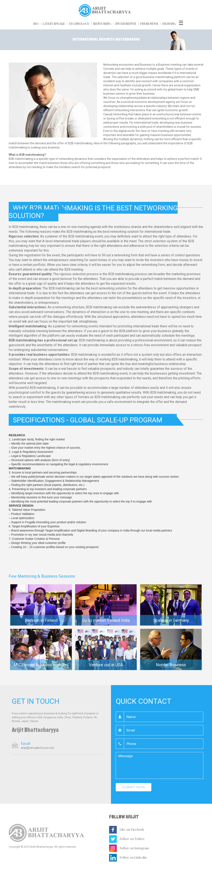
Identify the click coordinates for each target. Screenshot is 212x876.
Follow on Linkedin (128, 857)
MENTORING (102, 24)
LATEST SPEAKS (54, 24)
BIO (36, 24)
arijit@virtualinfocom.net (37, 748)
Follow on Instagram (129, 848)
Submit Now (133, 787)
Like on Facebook (126, 829)
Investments (125, 24)
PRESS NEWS (149, 24)
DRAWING (169, 24)
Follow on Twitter (127, 839)
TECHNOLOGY (79, 24)
